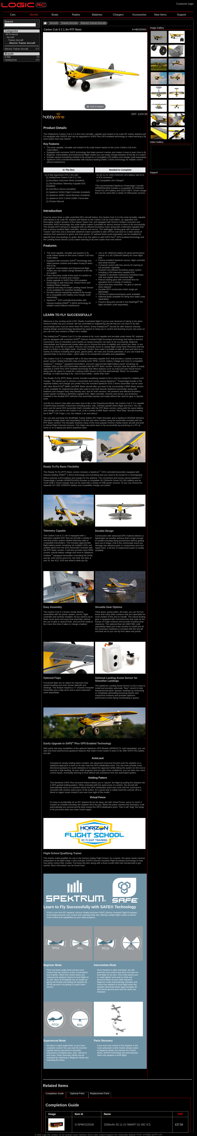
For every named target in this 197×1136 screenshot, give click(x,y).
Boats (55, 14)
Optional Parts (77, 1093)
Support (181, 14)
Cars (13, 14)
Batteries (97, 14)
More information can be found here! (68, 865)
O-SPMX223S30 (84, 1124)
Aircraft (34, 14)
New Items (160, 14)
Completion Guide (55, 1093)
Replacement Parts (99, 1093)
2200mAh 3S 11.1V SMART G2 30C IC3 (127, 1124)
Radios (76, 14)
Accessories (139, 14)
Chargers (118, 14)
